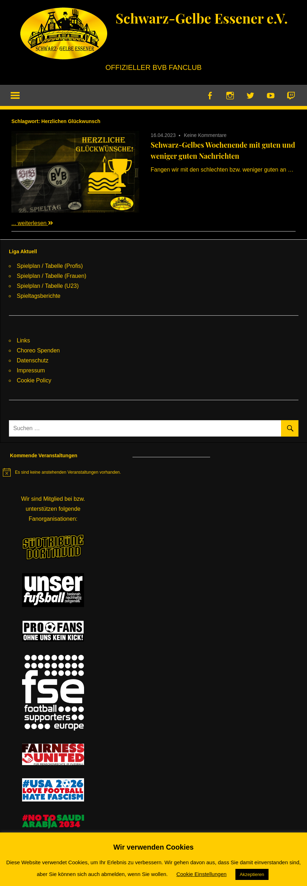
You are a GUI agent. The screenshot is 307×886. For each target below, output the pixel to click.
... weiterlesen (32, 223)
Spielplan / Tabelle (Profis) (50, 266)
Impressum (31, 371)
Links (23, 341)
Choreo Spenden (38, 351)
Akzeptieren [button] (252, 874)
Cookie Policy (34, 381)
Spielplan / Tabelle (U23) (48, 286)
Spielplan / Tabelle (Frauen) (51, 276)
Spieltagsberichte (39, 296)
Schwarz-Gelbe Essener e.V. (201, 17)
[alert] (62, 472)
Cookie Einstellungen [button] (201, 874)
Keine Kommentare (205, 135)
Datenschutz (32, 361)
